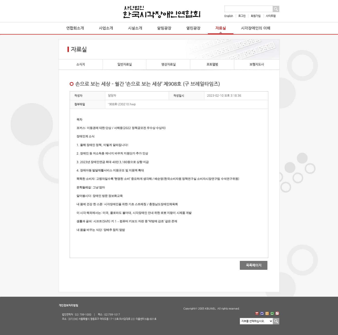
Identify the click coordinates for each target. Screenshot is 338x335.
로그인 (242, 15)
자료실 (220, 28)
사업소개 (106, 28)
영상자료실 (168, 64)
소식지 (80, 64)
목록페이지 (250, 265)
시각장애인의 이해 (255, 28)
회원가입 (256, 15)
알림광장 (164, 28)
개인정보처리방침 (68, 305)
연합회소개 (75, 28)
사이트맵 (271, 15)
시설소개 (135, 28)
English (228, 15)
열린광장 (193, 28)
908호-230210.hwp (122, 104)
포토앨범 (212, 64)
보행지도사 (257, 64)
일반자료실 (124, 64)
